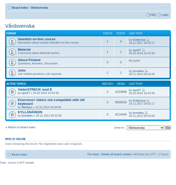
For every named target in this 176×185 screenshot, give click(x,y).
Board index (20, 7)
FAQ (153, 14)
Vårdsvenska (39, 7)
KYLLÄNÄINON (30, 112)
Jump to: (119, 127)
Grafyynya (139, 39)
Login (164, 14)
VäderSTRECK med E (35, 89)
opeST (137, 50)
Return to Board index (21, 127)
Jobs (22, 70)
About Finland (29, 60)
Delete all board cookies (116, 154)
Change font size (164, 6)
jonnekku (138, 71)
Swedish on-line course (36, 39)
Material (24, 49)
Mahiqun (27, 107)
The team (93, 154)
